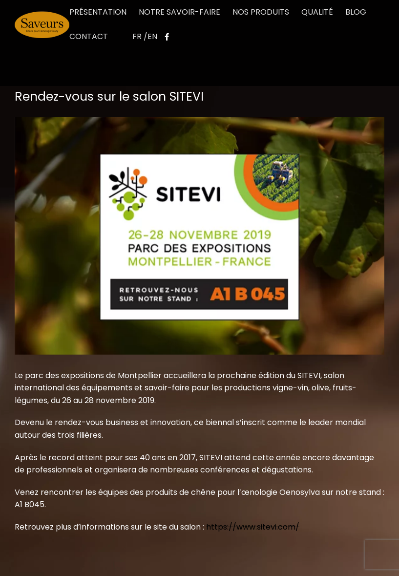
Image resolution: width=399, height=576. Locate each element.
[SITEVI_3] (199, 236)
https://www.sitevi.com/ (252, 527)
